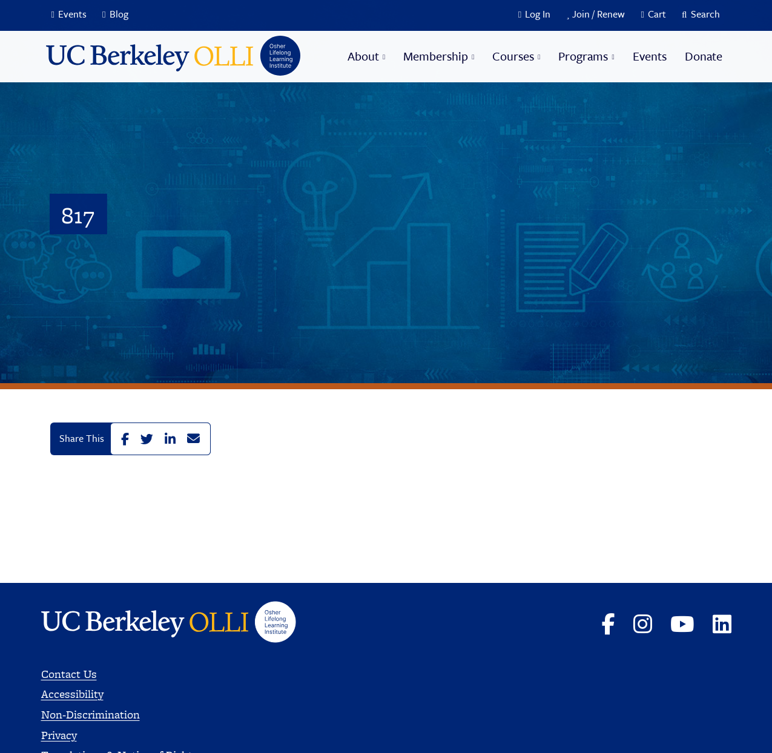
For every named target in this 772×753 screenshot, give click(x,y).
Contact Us (69, 674)
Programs (583, 56)
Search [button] (705, 14)
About (363, 56)
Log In (537, 14)
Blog (119, 14)
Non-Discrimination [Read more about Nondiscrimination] (90, 714)
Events (72, 14)
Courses (513, 56)
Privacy (59, 735)
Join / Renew (598, 14)
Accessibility (72, 694)
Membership (435, 56)
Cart (657, 14)
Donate (703, 56)
